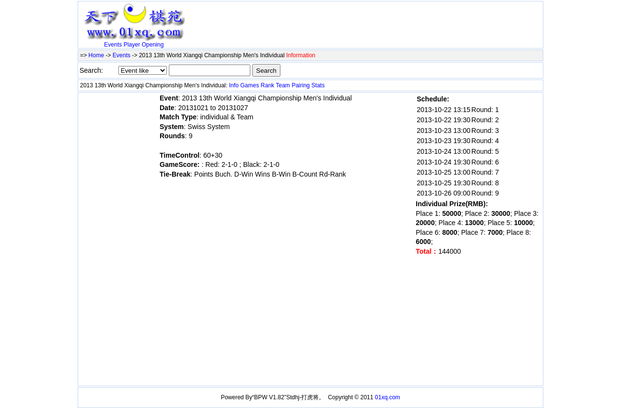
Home (96, 55)
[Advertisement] (303, 18)
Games (249, 85)
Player (132, 44)
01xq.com (387, 397)
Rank (267, 85)
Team (283, 85)
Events (113, 44)
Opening (152, 44)
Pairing (301, 85)
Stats (318, 85)
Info (234, 85)
